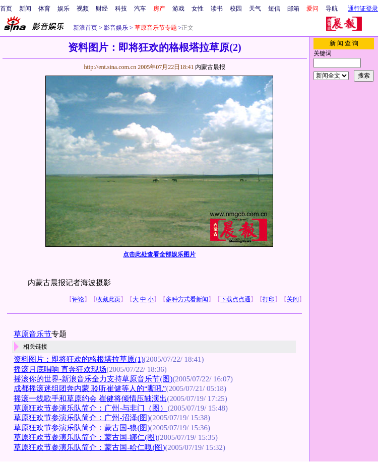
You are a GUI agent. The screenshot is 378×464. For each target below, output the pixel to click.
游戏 (178, 8)
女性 (198, 8)
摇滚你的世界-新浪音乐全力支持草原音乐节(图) (93, 379)
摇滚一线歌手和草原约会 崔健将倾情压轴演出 (90, 398)
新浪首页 (85, 27)
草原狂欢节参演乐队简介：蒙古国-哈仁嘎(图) (89, 447)
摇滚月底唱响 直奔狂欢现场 (60, 369)
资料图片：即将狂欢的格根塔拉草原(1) (78, 359)
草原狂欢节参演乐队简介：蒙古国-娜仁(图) (85, 437)
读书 (217, 8)
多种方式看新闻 (187, 299)
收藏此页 (108, 299)
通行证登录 (363, 8)
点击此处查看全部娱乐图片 (159, 254)
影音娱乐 (116, 27)
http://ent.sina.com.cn (111, 67)
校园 (236, 8)
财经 (102, 8)
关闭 (293, 299)
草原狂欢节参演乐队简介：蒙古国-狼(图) (82, 428)
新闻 (25, 8)
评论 (78, 299)
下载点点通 (235, 299)
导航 (332, 8)
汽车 (140, 8)
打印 (269, 299)
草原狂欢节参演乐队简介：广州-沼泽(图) (82, 418)
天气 (255, 8)
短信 (274, 8)
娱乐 (63, 8)
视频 (83, 8)
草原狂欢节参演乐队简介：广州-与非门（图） (90, 408)
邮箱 (293, 8)
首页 (6, 8)
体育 (44, 8)
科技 (121, 8)
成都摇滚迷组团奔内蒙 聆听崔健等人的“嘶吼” (90, 388)
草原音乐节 (32, 334)
